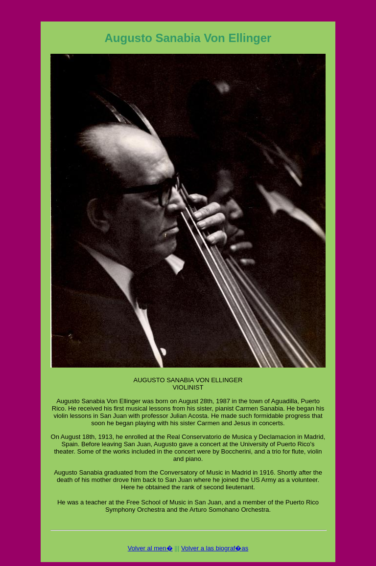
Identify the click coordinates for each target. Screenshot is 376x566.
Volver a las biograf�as (214, 548)
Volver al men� (150, 548)
